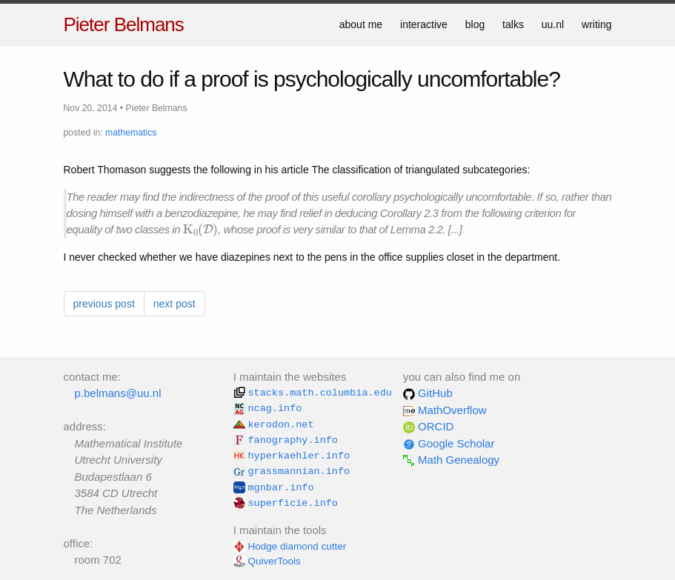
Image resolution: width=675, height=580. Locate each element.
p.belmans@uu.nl (118, 393)
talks (513, 24)
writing (596, 24)
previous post (104, 304)
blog (475, 24)
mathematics (130, 132)
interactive (424, 24)
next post (174, 304)
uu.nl (553, 24)
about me (360, 24)
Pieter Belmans (124, 24)
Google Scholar (449, 443)
